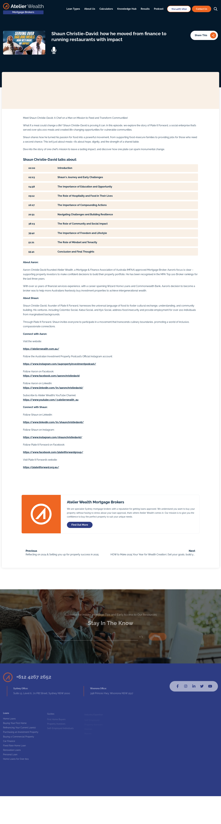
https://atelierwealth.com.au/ (41, 348)
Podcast (158, 8)
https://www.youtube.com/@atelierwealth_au (50, 399)
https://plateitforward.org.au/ (41, 467)
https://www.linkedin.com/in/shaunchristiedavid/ (53, 422)
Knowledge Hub (126, 8)
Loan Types (73, 8)
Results (145, 8)
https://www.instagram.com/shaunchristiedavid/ (52, 437)
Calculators (106, 8)
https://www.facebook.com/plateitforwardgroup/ (53, 452)
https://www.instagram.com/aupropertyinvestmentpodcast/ (59, 363)
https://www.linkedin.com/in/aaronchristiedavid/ (53, 387)
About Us (89, 8)
